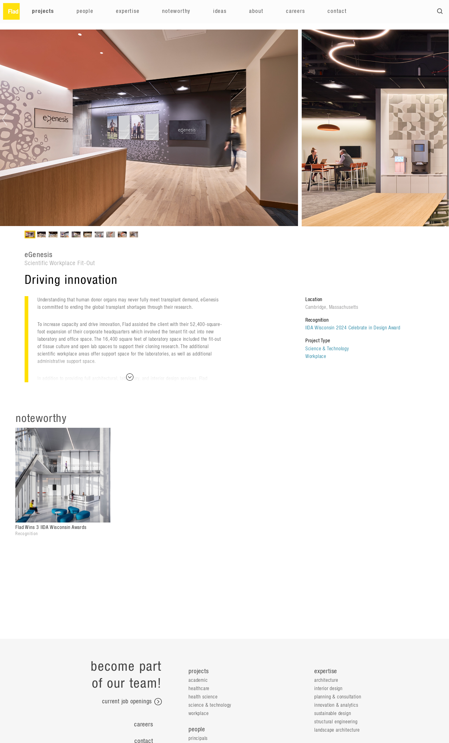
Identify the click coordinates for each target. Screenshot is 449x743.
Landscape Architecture (337, 730)
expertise (325, 671)
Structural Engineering (336, 721)
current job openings (131, 701)
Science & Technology (327, 348)
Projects (43, 11)
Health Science (203, 696)
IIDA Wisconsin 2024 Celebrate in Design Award (352, 327)
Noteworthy (176, 11)
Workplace (315, 356)
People (85, 11)
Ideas (220, 11)
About (256, 11)
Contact (337, 11)
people (197, 729)
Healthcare (199, 688)
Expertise (127, 11)
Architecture (326, 680)
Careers (295, 11)
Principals (198, 738)
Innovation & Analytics (336, 705)
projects (199, 671)
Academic (198, 680)
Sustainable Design (332, 713)
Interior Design (328, 688)
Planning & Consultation (337, 696)
